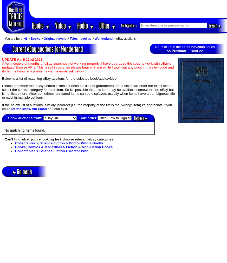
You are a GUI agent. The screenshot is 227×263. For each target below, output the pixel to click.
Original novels (55, 39)
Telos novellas (80, 39)
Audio (85, 25)
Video (63, 25)
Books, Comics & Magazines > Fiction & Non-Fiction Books (64, 147)
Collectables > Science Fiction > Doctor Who (51, 151)
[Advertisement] (128, 9)
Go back (22, 171)
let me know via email (29, 109)
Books (41, 25)
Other (107, 25)
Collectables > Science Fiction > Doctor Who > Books (59, 143)
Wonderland (104, 39)
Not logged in (129, 25)
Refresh (140, 118)
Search (214, 26)
